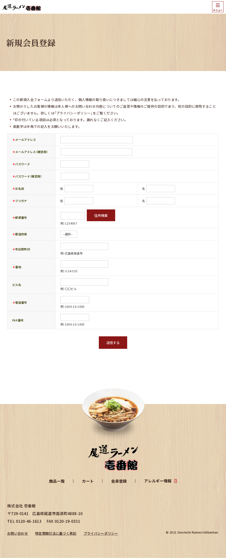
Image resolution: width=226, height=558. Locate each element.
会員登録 (119, 481)
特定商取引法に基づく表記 (55, 533)
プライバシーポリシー (101, 533)
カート (88, 481)
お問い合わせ (17, 533)
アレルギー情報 (157, 481)
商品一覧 (57, 481)
